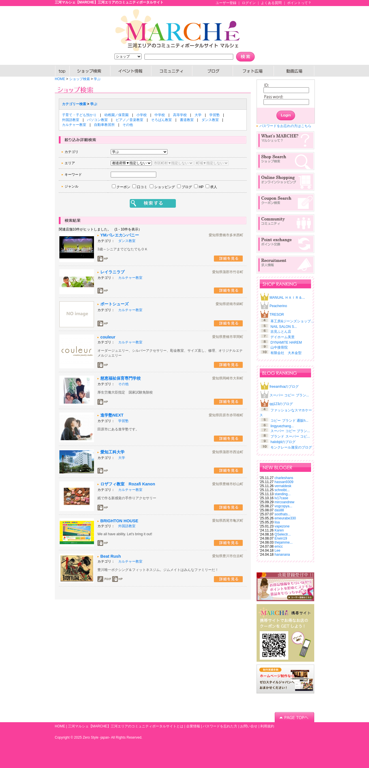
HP (201, 187)
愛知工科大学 (112, 452)
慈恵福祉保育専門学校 (120, 378)
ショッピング (164, 187)
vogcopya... (283, 506)
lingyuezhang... (282, 426)
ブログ (212, 71)
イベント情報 (130, 71)
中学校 (160, 115)
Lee (277, 550)
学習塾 (214, 115)
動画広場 (294, 71)
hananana (282, 555)
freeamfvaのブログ (284, 387)
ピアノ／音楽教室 (129, 120)
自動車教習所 (104, 125)
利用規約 (267, 726)
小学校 (141, 115)
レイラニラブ (112, 272)
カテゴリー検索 (74, 104)
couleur (107, 337)
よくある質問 (271, 3)
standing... (282, 494)
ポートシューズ (114, 304)
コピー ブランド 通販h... (289, 421)
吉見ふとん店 (280, 332)
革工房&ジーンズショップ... (292, 321)
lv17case (281, 498)
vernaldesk (282, 486)
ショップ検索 (79, 79)
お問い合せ (248, 726)
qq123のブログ (281, 404)
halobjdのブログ (282, 442)
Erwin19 (280, 538)
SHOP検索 (89, 71)
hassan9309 (283, 482)
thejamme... (283, 542)
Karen (279, 530)
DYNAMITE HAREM (286, 343)
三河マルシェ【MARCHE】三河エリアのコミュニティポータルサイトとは (125, 726)
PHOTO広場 (253, 71)
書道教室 (187, 120)
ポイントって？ (299, 3)
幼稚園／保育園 (116, 115)
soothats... (282, 514)
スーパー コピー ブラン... (289, 395)
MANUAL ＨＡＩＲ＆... (287, 298)
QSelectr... (282, 534)
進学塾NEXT (111, 415)
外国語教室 (70, 120)
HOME (62, 71)
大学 (198, 115)
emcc (278, 546)
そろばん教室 (161, 120)
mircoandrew (284, 502)
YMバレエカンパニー (119, 235)
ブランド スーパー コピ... (290, 436)
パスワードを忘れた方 (220, 726)
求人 (213, 187)
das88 (279, 510)
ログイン (249, 3)
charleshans (283, 478)
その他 (128, 125)
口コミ (142, 187)
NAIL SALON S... (283, 327)
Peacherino (278, 306)
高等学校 (180, 115)
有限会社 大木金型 (286, 353)
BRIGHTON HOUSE (119, 521)
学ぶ (97, 79)
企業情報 (193, 726)
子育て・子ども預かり (79, 115)
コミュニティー (171, 71)
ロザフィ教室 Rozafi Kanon (127, 484)
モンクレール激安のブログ (291, 447)
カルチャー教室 (74, 125)
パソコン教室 (97, 120)
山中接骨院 (279, 347)
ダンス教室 (210, 120)
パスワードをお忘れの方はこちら (285, 126)
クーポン (123, 187)
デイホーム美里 (282, 337)
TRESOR (277, 315)
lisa (277, 522)
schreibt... (281, 490)
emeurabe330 (285, 518)
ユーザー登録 (226, 3)
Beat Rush (110, 556)
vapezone (281, 526)
